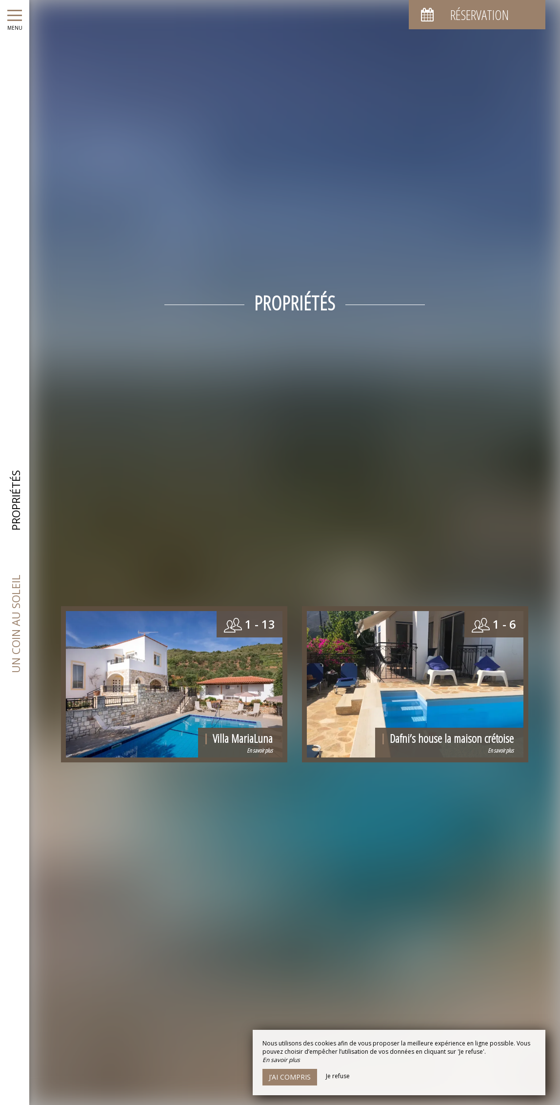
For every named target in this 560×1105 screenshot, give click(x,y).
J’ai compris (290, 1077)
